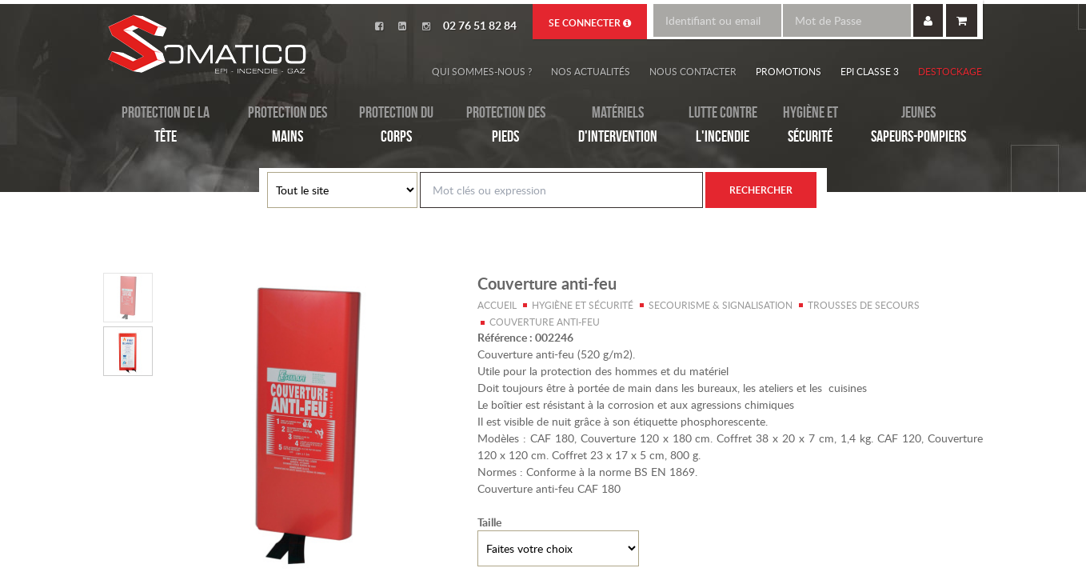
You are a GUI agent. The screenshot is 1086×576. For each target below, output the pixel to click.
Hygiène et (810, 125)
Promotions (788, 71)
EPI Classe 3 (869, 71)
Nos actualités (590, 71)
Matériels (617, 125)
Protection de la (166, 125)
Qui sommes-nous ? (482, 71)
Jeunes (918, 125)
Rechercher (761, 190)
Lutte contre (723, 125)
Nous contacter (693, 71)
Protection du (396, 125)
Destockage (950, 71)
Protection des (287, 125)
